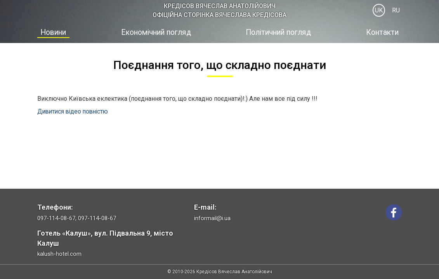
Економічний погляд (155, 32)
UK (379, 10)
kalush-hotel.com (59, 253)
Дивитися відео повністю (74, 111)
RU (396, 10)
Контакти (384, 32)
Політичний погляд (280, 32)
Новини (51, 32)
